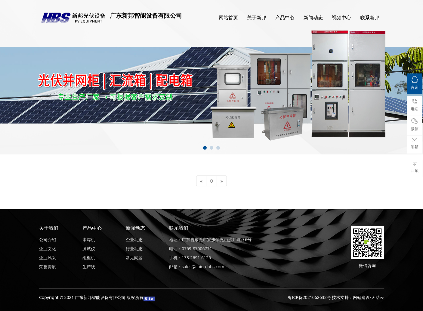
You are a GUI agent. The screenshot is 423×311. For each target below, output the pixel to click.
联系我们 (178, 228)
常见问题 (134, 257)
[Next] (222, 181)
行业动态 (134, 248)
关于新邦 (256, 17)
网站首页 (228, 17)
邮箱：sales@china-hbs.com (196, 266)
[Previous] (201, 181)
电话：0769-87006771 (190, 248)
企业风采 (47, 257)
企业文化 (47, 248)
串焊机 (88, 239)
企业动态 (134, 239)
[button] (205, 148)
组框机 (88, 257)
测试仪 (88, 248)
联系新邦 (369, 17)
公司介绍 (47, 239)
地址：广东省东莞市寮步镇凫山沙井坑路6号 (210, 239)
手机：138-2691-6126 (190, 257)
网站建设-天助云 (368, 297)
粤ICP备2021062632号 (309, 297)
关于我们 (48, 228)
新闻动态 (313, 17)
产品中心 (285, 17)
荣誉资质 (47, 266)
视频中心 (341, 17)
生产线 (88, 266)
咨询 (414, 83)
